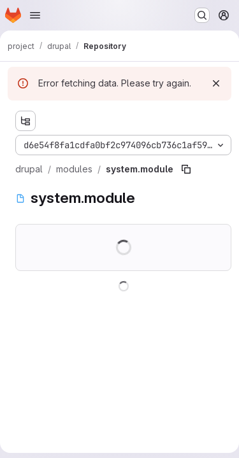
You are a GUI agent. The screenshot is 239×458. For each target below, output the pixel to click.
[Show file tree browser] (25, 121)
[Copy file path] (186, 169)
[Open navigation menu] (35, 15)
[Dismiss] (216, 83)
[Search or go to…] (202, 15)
